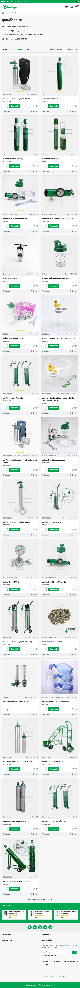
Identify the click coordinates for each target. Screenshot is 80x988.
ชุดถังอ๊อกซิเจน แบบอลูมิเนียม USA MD (17, 99)
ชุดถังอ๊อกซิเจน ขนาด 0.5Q (51, 521)
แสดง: (70, 49)
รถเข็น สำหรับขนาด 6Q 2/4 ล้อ (53, 760)
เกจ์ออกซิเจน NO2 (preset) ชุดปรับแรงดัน (57, 218)
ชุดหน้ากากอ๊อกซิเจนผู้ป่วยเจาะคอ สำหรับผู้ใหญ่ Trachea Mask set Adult (58, 398)
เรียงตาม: (51, 49)
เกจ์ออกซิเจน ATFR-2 (11, 581)
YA (43, 94)
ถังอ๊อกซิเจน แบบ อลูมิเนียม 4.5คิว (15, 820)
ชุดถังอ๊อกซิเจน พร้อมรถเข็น (13, 397)
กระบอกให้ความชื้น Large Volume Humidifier (59, 338)
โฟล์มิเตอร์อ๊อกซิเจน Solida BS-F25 (16, 701)
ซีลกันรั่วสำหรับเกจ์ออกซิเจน (52, 641)
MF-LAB (45, 696)
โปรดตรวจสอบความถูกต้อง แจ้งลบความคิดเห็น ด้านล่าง (58, 961)
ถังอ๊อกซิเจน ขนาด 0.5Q (50, 158)
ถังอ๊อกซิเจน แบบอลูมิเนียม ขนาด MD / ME (18, 760)
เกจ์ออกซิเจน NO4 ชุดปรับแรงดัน (54, 581)
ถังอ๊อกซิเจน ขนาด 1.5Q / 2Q (13, 158)
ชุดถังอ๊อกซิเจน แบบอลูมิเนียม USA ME (16, 521)
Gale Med (45, 333)
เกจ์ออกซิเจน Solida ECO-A (13, 338)
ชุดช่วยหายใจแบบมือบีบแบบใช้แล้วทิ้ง (55, 701)
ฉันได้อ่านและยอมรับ (54, 975)
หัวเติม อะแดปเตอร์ (10, 278)
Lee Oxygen (7, 94)
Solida (44, 273)
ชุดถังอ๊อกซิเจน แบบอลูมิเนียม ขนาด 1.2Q (17, 641)
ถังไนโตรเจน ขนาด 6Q (68, 910)
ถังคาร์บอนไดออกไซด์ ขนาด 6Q (43, 910)
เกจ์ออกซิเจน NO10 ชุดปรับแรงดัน (15, 218)
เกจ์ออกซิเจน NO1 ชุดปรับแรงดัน (53, 459)
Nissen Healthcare (10, 214)
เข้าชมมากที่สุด (7, 904)
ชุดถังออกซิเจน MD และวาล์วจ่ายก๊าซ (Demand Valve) (20, 460)
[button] (39, 919)
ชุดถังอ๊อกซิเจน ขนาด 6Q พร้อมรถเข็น (16, 880)
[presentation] (56, 968)
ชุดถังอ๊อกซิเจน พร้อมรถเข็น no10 (54, 820)
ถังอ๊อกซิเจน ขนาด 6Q (50, 99)
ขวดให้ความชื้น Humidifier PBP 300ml (56, 278)
